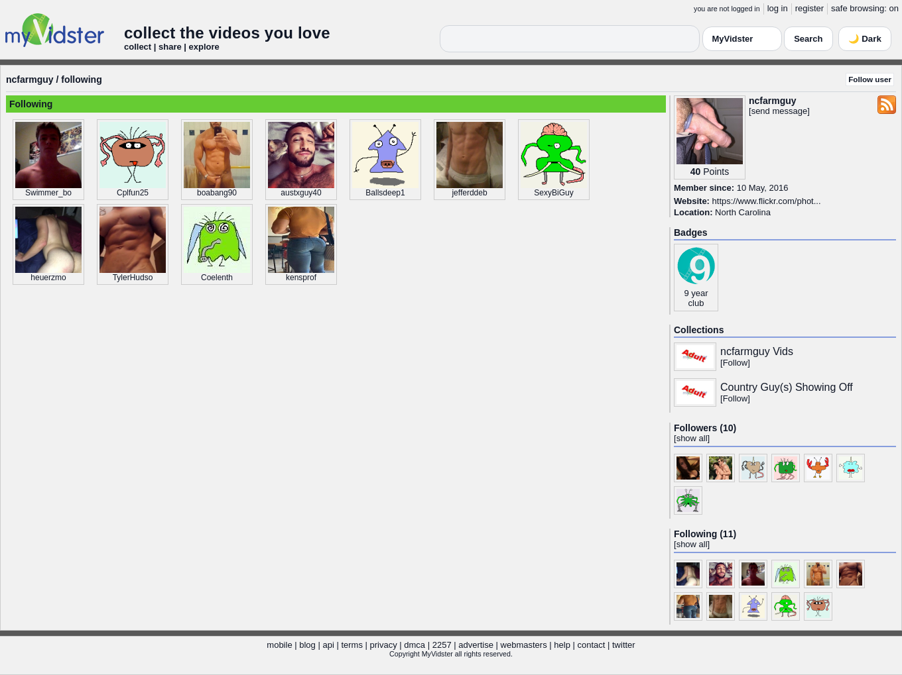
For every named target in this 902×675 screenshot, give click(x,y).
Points (716, 171)
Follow (735, 363)
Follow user (869, 79)
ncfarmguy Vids (756, 351)
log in (777, 8)
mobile (279, 645)
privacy (383, 645)
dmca (414, 645)
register (809, 8)
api (328, 645)
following (81, 79)
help (562, 645)
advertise (475, 645)
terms (352, 645)
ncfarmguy (30, 79)
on (894, 8)
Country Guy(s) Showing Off (786, 387)
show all (692, 438)
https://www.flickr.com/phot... (766, 201)
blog (307, 645)
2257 (442, 645)
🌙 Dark (864, 39)
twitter (623, 645)
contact (591, 645)
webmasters (524, 645)
